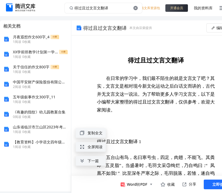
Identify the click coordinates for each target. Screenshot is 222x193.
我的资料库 (203, 7)
